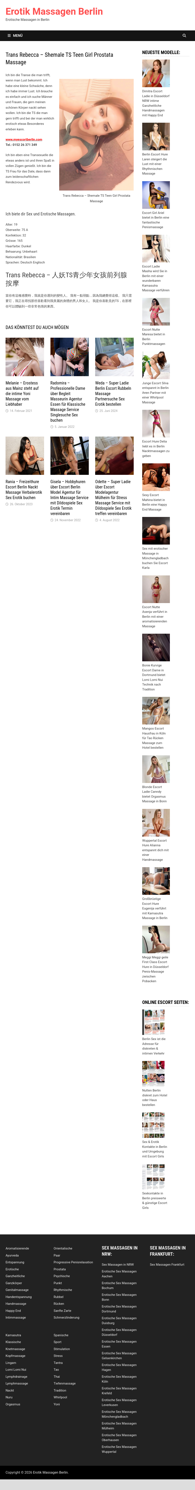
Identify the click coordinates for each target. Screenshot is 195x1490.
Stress (58, 1356)
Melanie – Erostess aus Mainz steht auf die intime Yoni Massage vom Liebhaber (22, 393)
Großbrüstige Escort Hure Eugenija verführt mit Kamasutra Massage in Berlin (155, 908)
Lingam (11, 1363)
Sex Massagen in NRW (118, 1265)
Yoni (57, 1404)
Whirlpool (60, 1397)
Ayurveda (12, 1255)
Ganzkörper (14, 1283)
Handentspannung (19, 1297)
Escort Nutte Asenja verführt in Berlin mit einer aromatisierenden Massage (154, 616)
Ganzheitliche (15, 1276)
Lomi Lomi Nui (16, 1370)
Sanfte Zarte (62, 1311)
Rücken (59, 1304)
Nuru (9, 1397)
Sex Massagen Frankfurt (167, 1265)
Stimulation (62, 1349)
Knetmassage (15, 1349)
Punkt (58, 1283)
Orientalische (63, 1248)
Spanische (61, 1335)
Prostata (60, 1269)
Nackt (10, 1390)
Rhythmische (63, 1290)
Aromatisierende (17, 1248)
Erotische (12, 1269)
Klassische (13, 1342)
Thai (57, 1377)
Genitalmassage (17, 1290)
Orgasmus (13, 1404)
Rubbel (58, 1297)
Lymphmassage (17, 1383)
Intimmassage (16, 1317)
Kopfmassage (15, 1356)
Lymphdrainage (16, 1377)
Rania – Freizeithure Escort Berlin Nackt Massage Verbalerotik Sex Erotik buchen (24, 489)
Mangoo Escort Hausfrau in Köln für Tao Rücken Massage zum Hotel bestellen (154, 738)
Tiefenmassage (65, 1383)
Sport (57, 1342)
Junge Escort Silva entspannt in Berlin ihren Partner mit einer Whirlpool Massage (155, 392)
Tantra (58, 1363)
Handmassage (16, 1304)
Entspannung (15, 1262)
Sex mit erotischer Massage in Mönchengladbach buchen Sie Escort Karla (155, 558)
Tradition (60, 1390)
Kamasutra (13, 1335)
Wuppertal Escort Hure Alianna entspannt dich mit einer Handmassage (155, 850)
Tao (56, 1370)
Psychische (62, 1276)
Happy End (13, 1311)
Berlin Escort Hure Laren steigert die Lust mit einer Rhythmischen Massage (155, 163)
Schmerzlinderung (66, 1317)
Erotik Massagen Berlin (54, 11)
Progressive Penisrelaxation (73, 1262)
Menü (15, 36)
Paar (57, 1255)
